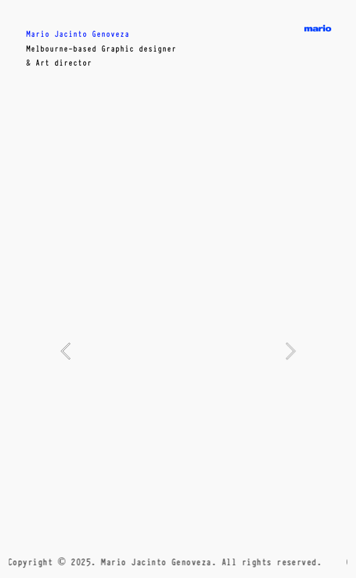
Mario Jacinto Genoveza (77, 33)
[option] (177, 351)
